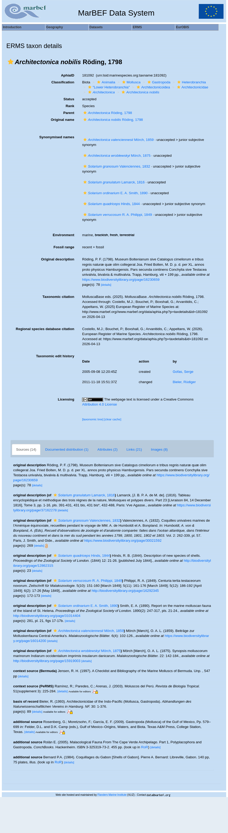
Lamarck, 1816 (113, 182)
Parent (68, 113)
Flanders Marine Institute (112, 794)
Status (69, 99)
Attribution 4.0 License (99, 404)
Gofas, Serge (183, 372)
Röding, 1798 (107, 113)
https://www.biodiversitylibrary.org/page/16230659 (120, 280)
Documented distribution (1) (66, 449)
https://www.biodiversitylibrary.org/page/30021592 (123, 540)
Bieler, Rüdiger (184, 382)
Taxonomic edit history (55, 356)
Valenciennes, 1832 (116, 166)
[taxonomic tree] (92, 419)
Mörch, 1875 (116, 156)
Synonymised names (56, 137)
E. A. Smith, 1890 (115, 193)
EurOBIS (182, 27)
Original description (57, 259)
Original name (62, 120)
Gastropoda (158, 82)
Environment (63, 235)
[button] (10, 62)
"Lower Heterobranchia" (108, 87)
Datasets (96, 27)
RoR (144, 747)
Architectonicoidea (152, 87)
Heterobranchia (191, 82)
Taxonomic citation (58, 297)
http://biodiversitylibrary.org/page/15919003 (46, 661)
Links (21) (134, 449)
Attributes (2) (107, 449)
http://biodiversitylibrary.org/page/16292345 (125, 591)
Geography (54, 27)
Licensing (66, 399)
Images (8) (159, 449)
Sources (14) (26, 449)
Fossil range (64, 247)
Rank (70, 106)
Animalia (105, 82)
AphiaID (67, 75)
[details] (106, 284)
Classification (62, 82)
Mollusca (131, 82)
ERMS (137, 27)
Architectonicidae (192, 87)
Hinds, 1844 (111, 204)
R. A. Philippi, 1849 (117, 215)
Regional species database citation (45, 329)
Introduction (12, 27)
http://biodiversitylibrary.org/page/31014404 (46, 616)
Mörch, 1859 (118, 140)
